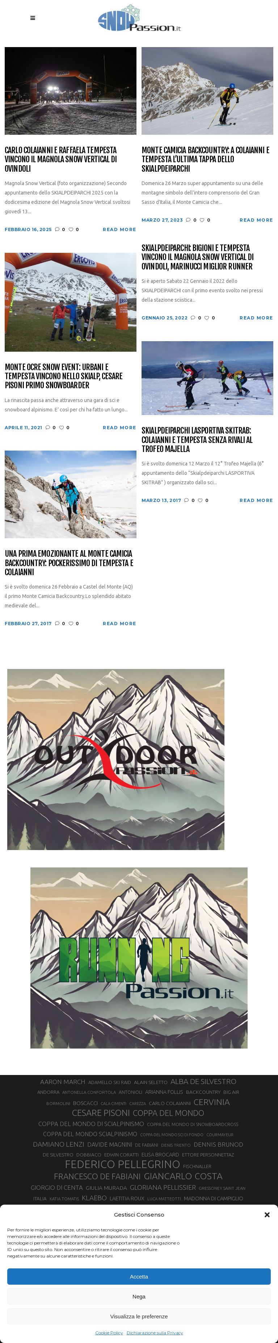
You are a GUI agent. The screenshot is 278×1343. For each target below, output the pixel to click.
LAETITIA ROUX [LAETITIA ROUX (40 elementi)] (127, 1198)
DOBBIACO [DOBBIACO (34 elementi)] (88, 1155)
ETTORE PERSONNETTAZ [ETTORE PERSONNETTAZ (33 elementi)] (208, 1154)
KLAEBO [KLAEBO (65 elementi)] (94, 1197)
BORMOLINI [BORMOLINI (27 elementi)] (58, 1103)
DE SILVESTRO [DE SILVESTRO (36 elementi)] (58, 1155)
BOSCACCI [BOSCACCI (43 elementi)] (85, 1103)
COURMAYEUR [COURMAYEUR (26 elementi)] (219, 1135)
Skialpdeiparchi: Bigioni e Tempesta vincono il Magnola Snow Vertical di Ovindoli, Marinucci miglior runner (197, 257)
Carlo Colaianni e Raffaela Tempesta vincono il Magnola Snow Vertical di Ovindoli (61, 159)
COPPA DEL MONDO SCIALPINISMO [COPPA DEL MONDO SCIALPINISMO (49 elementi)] (90, 1134)
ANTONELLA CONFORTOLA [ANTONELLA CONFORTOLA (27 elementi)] (89, 1092)
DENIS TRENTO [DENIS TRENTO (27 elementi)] (176, 1145)
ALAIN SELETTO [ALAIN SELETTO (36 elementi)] (151, 1082)
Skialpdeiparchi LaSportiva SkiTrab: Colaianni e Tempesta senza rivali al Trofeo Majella (197, 439)
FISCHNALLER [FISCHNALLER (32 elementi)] (197, 1166)
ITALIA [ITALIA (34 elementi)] (40, 1198)
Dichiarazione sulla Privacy (155, 1332)
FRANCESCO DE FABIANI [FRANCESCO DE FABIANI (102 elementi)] (97, 1176)
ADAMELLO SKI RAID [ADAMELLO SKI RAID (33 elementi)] (109, 1082)
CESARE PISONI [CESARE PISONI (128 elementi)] (101, 1113)
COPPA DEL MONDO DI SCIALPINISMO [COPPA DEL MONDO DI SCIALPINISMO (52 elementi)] (91, 1123)
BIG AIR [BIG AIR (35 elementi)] (231, 1092)
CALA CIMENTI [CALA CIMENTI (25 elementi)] (113, 1103)
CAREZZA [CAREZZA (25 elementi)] (137, 1103)
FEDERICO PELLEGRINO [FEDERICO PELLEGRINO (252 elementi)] (122, 1164)
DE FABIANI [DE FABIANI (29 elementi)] (146, 1145)
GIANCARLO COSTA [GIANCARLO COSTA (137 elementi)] (183, 1176)
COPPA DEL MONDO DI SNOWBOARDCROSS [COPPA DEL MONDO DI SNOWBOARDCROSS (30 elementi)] (192, 1124)
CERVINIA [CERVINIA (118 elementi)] (212, 1101)
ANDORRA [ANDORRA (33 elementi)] (48, 1092)
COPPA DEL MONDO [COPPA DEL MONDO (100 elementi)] (168, 1113)
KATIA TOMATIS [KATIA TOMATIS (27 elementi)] (64, 1198)
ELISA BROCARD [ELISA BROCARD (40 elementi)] (160, 1154)
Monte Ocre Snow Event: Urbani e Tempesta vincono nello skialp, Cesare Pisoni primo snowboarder (63, 376)
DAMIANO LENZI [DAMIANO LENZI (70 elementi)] (58, 1144)
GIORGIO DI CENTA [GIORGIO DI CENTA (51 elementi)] (57, 1187)
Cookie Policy (109, 1332)
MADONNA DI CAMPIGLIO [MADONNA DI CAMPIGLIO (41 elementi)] (213, 1198)
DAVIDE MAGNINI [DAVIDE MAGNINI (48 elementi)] (109, 1144)
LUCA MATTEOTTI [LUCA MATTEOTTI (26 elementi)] (164, 1199)
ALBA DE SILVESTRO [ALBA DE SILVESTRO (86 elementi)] (203, 1081)
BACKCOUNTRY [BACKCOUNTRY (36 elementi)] (203, 1092)
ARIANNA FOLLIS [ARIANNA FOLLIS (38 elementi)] (164, 1092)
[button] (267, 1214)
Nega (139, 1296)
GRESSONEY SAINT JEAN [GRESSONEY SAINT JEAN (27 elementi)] (222, 1188)
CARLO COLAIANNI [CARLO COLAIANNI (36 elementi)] (170, 1103)
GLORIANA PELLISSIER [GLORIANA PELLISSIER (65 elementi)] (163, 1187)
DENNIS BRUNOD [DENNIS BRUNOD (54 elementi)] (218, 1144)
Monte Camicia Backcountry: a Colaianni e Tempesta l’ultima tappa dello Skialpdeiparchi (205, 159)
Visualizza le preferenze (139, 1316)
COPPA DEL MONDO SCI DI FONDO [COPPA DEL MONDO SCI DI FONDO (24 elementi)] (171, 1135)
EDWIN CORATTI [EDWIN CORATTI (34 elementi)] (121, 1155)
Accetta (139, 1276)
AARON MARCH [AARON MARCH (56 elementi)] (62, 1081)
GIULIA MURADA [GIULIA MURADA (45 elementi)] (106, 1188)
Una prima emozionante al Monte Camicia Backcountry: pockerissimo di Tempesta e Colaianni (69, 563)
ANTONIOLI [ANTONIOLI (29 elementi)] (130, 1092)
